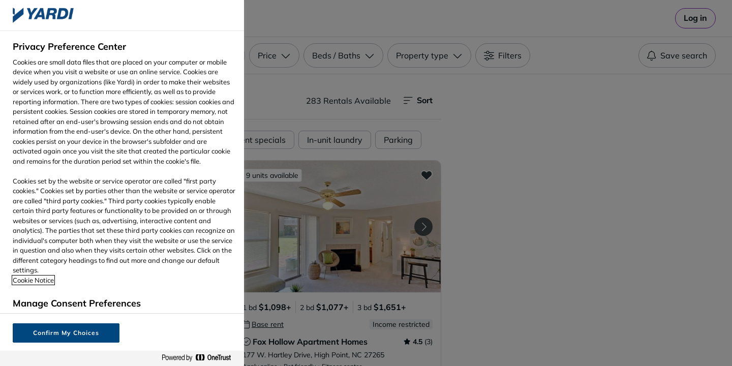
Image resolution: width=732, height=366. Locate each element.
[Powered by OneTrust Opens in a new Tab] (200, 358)
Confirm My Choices (66, 333)
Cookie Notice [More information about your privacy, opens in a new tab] (33, 280)
